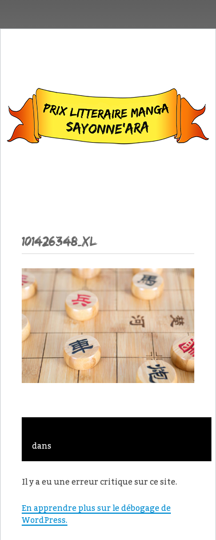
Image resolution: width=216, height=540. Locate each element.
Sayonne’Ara (108, 119)
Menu (108, 181)
